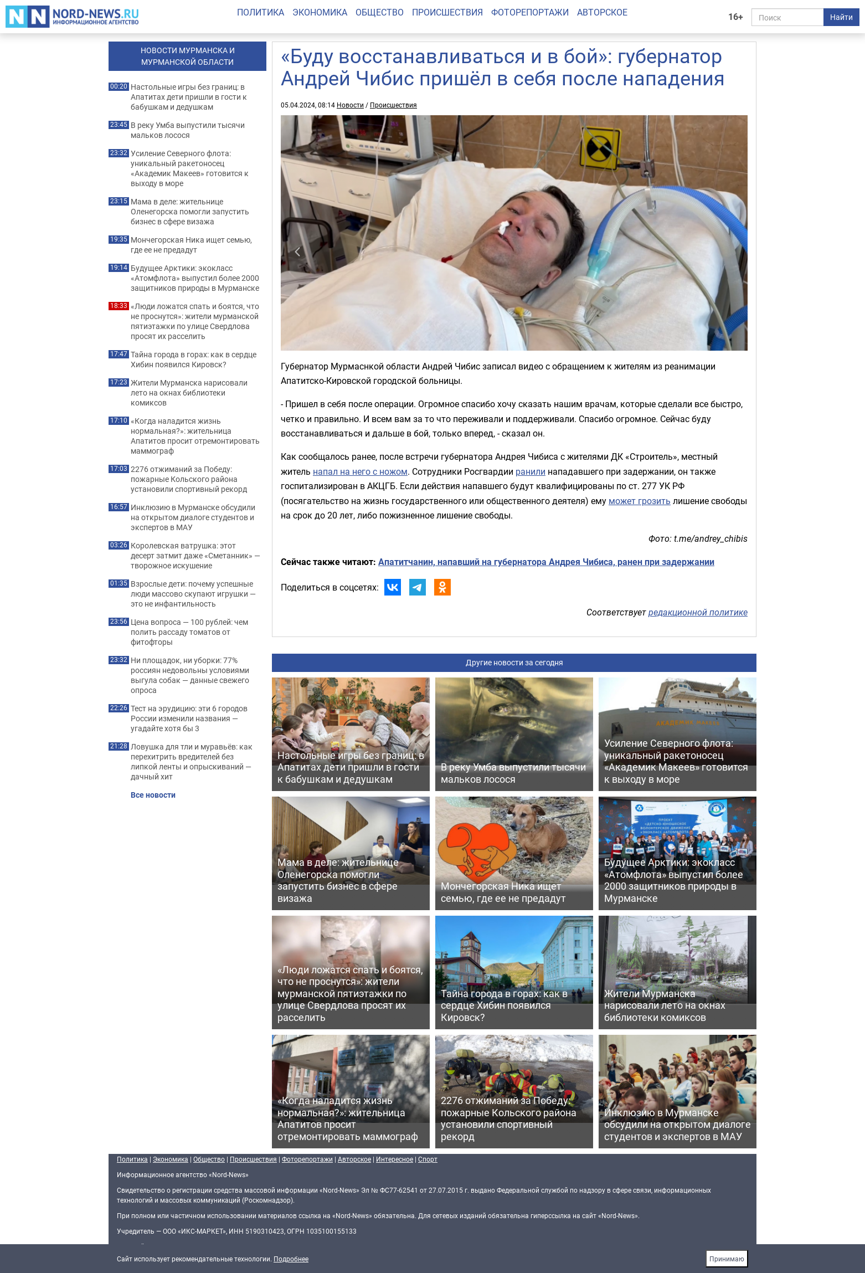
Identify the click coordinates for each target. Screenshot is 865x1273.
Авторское (602, 12)
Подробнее (291, 1258)
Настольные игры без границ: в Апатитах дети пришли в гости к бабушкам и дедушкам (189, 97)
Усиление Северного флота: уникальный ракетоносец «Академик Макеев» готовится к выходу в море (190, 168)
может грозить (640, 501)
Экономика (319, 12)
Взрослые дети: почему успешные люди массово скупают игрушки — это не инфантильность (193, 594)
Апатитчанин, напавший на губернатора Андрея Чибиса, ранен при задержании (546, 562)
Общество (380, 12)
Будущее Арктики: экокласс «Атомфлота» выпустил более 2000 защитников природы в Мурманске (195, 278)
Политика (260, 12)
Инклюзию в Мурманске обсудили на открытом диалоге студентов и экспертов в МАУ (193, 517)
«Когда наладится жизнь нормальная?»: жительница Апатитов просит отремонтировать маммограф (195, 436)
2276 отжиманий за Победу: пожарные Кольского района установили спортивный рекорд (189, 479)
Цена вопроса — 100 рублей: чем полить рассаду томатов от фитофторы (189, 632)
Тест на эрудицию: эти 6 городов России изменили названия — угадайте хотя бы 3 (189, 718)
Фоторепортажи (530, 12)
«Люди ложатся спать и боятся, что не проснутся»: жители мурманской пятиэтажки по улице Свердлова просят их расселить (195, 321)
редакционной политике (698, 612)
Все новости (153, 795)
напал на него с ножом (360, 471)
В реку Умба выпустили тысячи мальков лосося (188, 130)
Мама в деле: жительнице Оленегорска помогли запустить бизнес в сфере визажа (190, 212)
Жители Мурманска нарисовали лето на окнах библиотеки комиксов (189, 393)
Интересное (394, 1158)
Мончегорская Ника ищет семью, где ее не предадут (191, 245)
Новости (350, 104)
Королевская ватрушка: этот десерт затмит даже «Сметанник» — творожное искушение (195, 556)
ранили (530, 471)
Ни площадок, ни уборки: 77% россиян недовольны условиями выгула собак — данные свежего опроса (190, 675)
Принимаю (726, 1258)
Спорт (427, 1158)
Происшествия (447, 12)
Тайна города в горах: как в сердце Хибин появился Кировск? (193, 359)
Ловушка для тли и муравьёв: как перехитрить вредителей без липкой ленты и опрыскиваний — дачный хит (192, 762)
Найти (841, 17)
